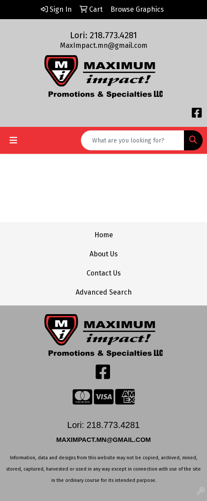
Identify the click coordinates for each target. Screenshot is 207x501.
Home (103, 235)
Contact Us (104, 273)
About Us (104, 254)
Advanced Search (104, 292)
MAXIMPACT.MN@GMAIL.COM (104, 439)
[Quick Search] (132, 140)
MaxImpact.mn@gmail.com (103, 45)
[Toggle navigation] (13, 140)
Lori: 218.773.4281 (103, 35)
